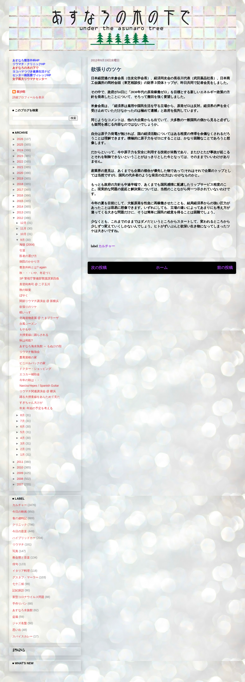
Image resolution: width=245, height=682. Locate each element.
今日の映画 (19, 511)
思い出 (16, 629)
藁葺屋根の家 (28, 357)
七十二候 (18, 584)
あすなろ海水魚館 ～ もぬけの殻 (40, 346)
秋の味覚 (25, 289)
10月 (23, 234)
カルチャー (106, 246)
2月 (23, 449)
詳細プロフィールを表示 (28, 97)
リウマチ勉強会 (29, 351)
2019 (20, 178)
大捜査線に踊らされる (33, 334)
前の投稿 (225, 267)
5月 (23, 432)
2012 (20, 218)
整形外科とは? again (32, 267)
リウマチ (18, 544)
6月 (23, 426)
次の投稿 (99, 267)
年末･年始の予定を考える (36, 408)
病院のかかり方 (29, 261)
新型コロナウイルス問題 (28, 597)
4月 (23, 438)
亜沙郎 (21, 91)
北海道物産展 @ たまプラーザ (39, 318)
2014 (20, 206)
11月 (23, 228)
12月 (23, 223)
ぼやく (23, 295)
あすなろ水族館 (22, 610)
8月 (23, 415)
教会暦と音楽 (21, 557)
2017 (20, 189)
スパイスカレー (22, 636)
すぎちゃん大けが (31, 402)
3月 (23, 443)
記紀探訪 (18, 590)
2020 (20, 173)
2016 (20, 195)
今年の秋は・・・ (31, 380)
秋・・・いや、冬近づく (35, 272)
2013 (20, 212)
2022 (20, 161)
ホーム (162, 267)
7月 (23, 421)
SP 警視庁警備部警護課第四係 (39, 278)
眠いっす (25, 312)
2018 (20, 184)
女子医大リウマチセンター (29, 79)
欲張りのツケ (28, 306)
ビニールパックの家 (32, 363)
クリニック (19, 524)
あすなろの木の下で (25, 67)
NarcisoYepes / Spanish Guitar (39, 385)
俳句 (15, 564)
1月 (23, 454)
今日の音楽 (19, 531)
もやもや (25, 329)
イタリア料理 (21, 570)
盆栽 (15, 616)
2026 (20, 139)
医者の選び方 (28, 256)
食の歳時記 (19, 518)
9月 (23, 239)
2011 (20, 461)
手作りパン (19, 603)
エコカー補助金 (29, 374)
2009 (20, 473)
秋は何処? (26, 340)
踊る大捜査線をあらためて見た (39, 396)
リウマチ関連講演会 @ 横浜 (37, 391)
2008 (20, 478)
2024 (20, 150)
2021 (20, 167)
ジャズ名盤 (19, 623)
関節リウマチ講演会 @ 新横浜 (39, 301)
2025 (20, 144)
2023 (20, 156)
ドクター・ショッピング (35, 368)
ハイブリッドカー (24, 537)
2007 (20, 484)
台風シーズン (28, 323)
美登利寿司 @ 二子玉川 (34, 284)
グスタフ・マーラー (25, 577)
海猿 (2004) (26, 244)
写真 (15, 551)
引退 (22, 250)
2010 (20, 467)
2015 (20, 201)
